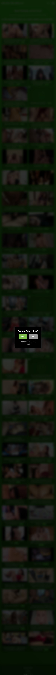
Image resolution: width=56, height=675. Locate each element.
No (33, 337)
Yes (22, 337)
